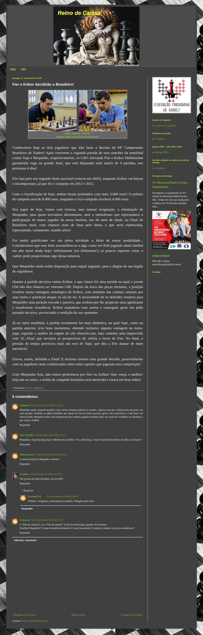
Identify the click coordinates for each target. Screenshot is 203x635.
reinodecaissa (27, 454)
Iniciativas (160, 168)
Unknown (25, 405)
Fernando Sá (34, 496)
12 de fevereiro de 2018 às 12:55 (47, 520)
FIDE (13, 69)
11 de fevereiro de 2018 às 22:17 (50, 435)
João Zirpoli (26, 435)
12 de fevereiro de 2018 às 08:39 (62, 496)
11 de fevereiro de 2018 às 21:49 (47, 405)
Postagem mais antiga (131, 615)
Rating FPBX (162, 152)
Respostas (28, 490)
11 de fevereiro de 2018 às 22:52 (51, 454)
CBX (23, 69)
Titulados (160, 139)
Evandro (24, 474)
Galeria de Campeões (165, 125)
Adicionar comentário (25, 540)
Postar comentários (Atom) (34, 620)
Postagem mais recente (24, 615)
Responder (25, 425)
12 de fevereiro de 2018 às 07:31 (46, 474)
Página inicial (78, 615)
